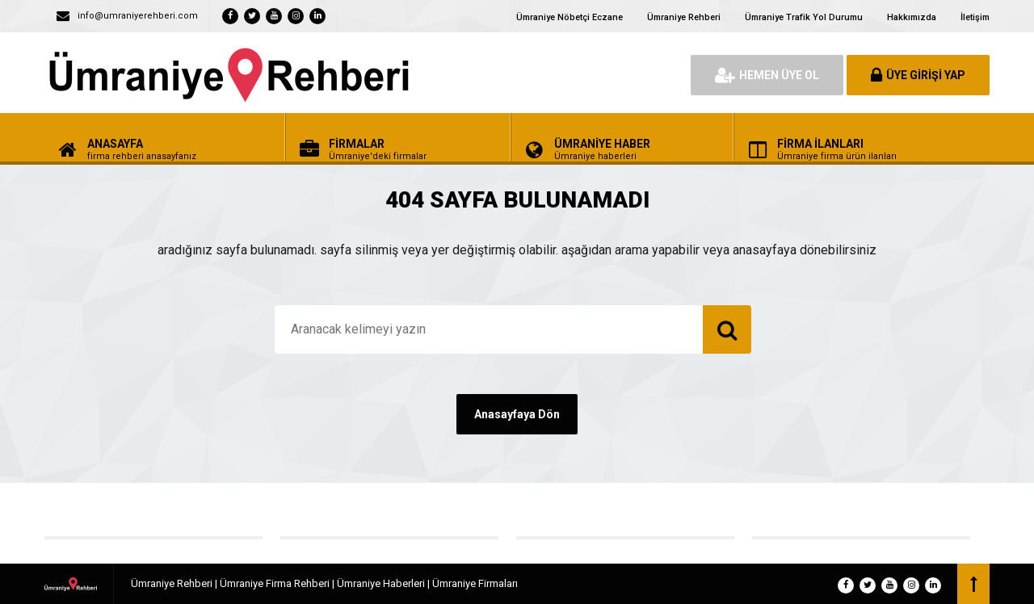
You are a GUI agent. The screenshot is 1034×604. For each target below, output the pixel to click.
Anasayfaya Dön (517, 414)
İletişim (975, 17)
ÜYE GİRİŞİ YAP (918, 75)
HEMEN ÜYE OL (767, 75)
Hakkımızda (911, 17)
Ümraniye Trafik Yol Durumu (804, 17)
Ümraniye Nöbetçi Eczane (569, 17)
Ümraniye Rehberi (684, 17)
